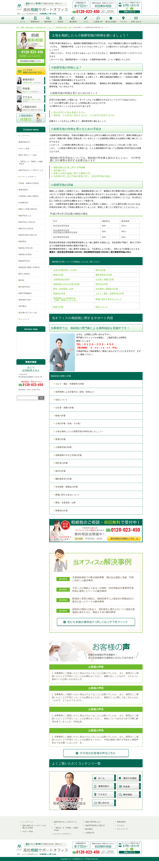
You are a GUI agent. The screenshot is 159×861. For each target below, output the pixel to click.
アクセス (120, 825)
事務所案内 (121, 822)
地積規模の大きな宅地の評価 (68, 455)
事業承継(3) (23, 190)
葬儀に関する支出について (67, 495)
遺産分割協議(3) (25, 293)
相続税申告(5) (24, 261)
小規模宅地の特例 (63, 447)
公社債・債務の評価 (64, 408)
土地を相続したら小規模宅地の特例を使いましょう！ (79, 431)
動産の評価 (60, 416)
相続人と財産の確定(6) (28, 209)
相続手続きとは (25, 216)
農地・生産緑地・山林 (65, 503)
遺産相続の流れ (25, 300)
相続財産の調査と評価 (61, 376)
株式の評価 (60, 471)
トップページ (24, 136)
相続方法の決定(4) (26, 228)
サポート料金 (24, 149)
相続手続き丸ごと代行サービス (31, 170)
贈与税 (21, 280)
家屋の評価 (60, 439)
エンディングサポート (27, 177)
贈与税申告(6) (24, 287)
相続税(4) (22, 241)
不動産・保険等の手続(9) (29, 183)
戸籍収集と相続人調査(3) (29, 196)
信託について (61, 400)
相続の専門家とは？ (93, 822)
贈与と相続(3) (24, 274)
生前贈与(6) (23, 203)
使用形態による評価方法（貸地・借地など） (75, 392)
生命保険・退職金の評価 (66, 487)
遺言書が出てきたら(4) (28, 313)
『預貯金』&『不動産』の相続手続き (31, 162)
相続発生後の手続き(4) (28, 235)
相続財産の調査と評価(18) (29, 267)
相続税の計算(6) (25, 254)
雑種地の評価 (61, 510)
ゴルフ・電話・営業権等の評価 (69, 384)
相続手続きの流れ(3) (27, 222)
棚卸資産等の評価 (63, 479)
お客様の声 (89, 833)
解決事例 (88, 829)
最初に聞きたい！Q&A (28, 155)
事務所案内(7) (24, 142)
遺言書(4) (22, 306)
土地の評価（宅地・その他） (68, 423)
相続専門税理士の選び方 (95, 825)
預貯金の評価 (61, 463)
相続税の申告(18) (26, 248)
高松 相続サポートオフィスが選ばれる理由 (34, 826)
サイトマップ (24, 319)
